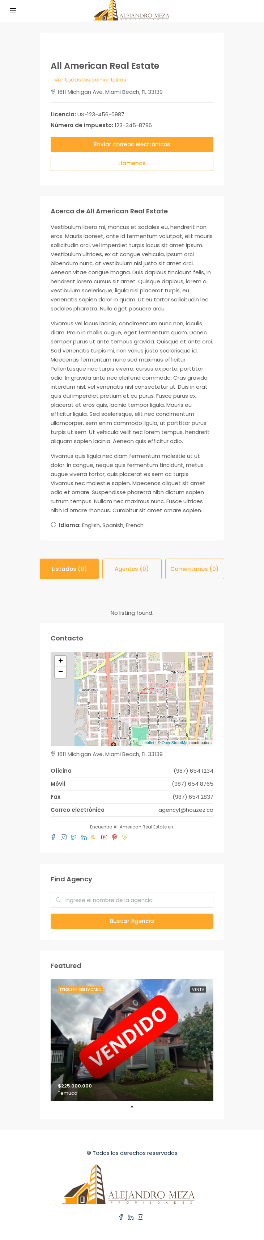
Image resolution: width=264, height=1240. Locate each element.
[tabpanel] (132, 1040)
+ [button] (60, 661)
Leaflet (148, 742)
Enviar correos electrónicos (132, 144)
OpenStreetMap (176, 742)
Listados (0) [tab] (69, 569)
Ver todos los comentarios (90, 79)
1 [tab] (135, 1106)
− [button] (60, 672)
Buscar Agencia (132, 921)
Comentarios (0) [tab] (194, 569)
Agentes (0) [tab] (132, 569)
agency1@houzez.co (185, 810)
